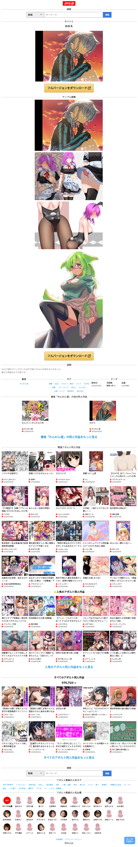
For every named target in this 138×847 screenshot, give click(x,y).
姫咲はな (86, 815)
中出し (73, 387)
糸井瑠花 (120, 802)
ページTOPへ (129, 840)
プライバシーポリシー (73, 839)
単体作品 (32, 785)
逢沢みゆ (18, 802)
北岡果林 (52, 802)
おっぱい (82, 387)
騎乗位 (104, 785)
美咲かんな (41, 828)
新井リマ (52, 828)
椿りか (41, 802)
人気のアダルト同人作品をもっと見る (69, 667)
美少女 (82, 785)
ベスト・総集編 (55, 788)
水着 (53, 387)
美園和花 (63, 802)
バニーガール (63, 387)
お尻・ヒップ (59, 391)
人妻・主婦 (66, 785)
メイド (78, 384)
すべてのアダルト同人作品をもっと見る (69, 757)
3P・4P (127, 785)
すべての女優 (7, 802)
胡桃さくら (109, 815)
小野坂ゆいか (75, 802)
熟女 (75, 785)
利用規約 (59, 839)
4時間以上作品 (115, 785)
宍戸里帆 (18, 828)
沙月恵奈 (63, 815)
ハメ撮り (12, 788)
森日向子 (29, 815)
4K (45, 788)
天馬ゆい (18, 815)
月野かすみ (7, 828)
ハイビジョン (21, 785)
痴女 (4, 788)
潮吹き (30, 788)
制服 (50, 384)
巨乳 (57, 785)
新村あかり (98, 802)
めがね (86, 384)
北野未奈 (97, 828)
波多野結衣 (7, 815)
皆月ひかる (109, 802)
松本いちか (86, 802)
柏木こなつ (86, 828)
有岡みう (75, 828)
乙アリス (29, 828)
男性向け (70, 391)
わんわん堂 (24, 384)
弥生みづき (52, 815)
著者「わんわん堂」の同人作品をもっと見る (69, 437)
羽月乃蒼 (29, 802)
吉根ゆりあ (98, 815)
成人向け (80, 391)
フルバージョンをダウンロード (69, 88)
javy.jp (69, 3)
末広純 (63, 828)
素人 (97, 785)
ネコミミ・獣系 (67, 384)
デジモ (38, 788)
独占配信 (49, 785)
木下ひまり (41, 815)
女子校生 (22, 788)
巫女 (57, 384)
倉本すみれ (120, 815)
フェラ (90, 785)
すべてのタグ (8, 785)
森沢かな (75, 815)
